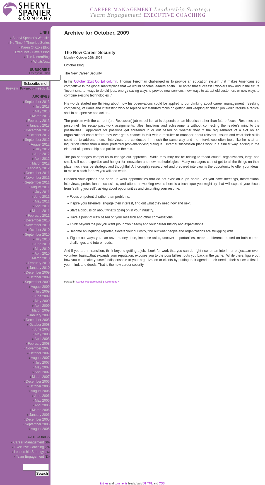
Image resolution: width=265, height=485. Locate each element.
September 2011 (37, 182)
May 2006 (42, 400)
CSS (162, 483)
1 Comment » (111, 281)
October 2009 (39, 277)
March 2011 (41, 211)
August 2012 (40, 144)
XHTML (148, 483)
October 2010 (39, 230)
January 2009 (39, 315)
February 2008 (39, 344)
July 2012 (42, 149)
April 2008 (42, 339)
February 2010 (39, 263)
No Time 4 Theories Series (30, 43)
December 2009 (38, 272)
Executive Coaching (29, 447)
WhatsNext (41, 62)
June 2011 (42, 197)
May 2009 (42, 301)
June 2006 (42, 396)
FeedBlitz (43, 88)
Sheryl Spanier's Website (31, 38)
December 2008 (38, 320)
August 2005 (40, 429)
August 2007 (40, 358)
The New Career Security (89, 52)
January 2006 (39, 415)
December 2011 (38, 173)
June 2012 (42, 154)
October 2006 (39, 386)
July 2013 (42, 106)
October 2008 (39, 325)
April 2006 (42, 405)
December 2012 (38, 130)
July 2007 (42, 363)
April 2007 (42, 372)
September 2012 (37, 140)
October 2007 (39, 353)
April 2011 (42, 206)
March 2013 (41, 116)
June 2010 (42, 244)
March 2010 (41, 258)
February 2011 (39, 216)
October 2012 (39, 135)
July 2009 (42, 291)
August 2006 (40, 391)
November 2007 (38, 348)
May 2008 (42, 334)
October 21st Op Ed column (95, 81)
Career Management (88, 281)
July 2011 (42, 192)
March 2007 (41, 377)
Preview (12, 88)
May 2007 (42, 367)
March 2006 (41, 410)
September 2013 (37, 102)
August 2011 (40, 187)
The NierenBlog (38, 57)
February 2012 (39, 168)
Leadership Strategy (29, 452)
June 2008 (42, 329)
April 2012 (42, 159)
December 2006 (38, 381)
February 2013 (39, 121)
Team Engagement (30, 457)
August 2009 (40, 287)
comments (121, 483)
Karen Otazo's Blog (35, 47)
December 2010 (38, 220)
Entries (104, 483)
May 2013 (42, 111)
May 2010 (42, 249)
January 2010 (39, 268)
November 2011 (38, 178)
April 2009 (42, 306)
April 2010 (42, 253)
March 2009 (41, 310)
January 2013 (39, 125)
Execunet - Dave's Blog (32, 52)
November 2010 (38, 225)
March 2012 (41, 163)
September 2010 (37, 235)
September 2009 (37, 282)
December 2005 (38, 419)
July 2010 (42, 239)
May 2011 (42, 201)
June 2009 (42, 296)
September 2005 (37, 424)
